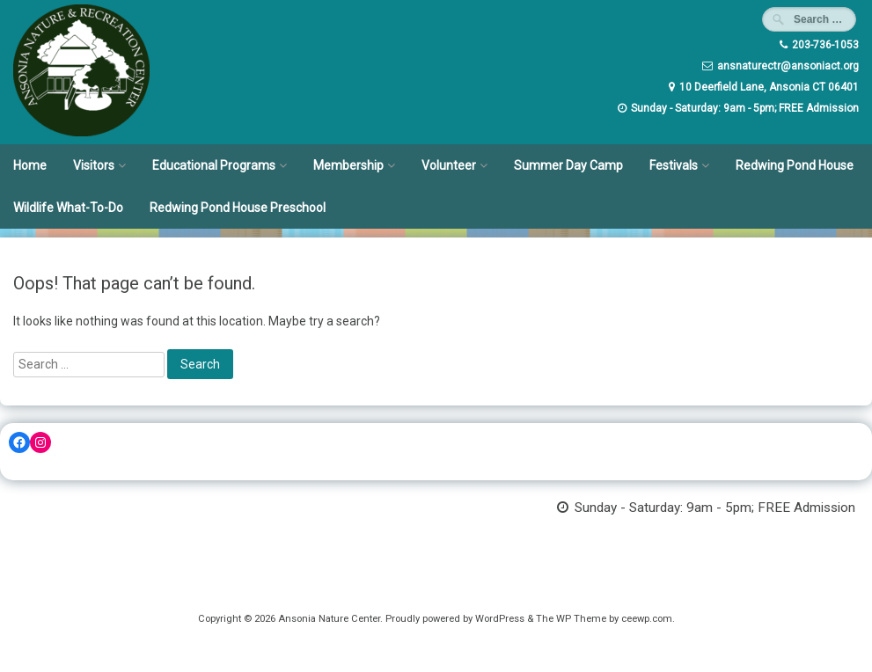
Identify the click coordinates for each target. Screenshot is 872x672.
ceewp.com (646, 619)
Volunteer (448, 165)
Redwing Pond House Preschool (238, 208)
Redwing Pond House (795, 165)
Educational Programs (213, 165)
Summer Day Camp (568, 165)
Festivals (673, 165)
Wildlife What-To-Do (68, 208)
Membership (348, 165)
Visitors (93, 165)
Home (30, 165)
